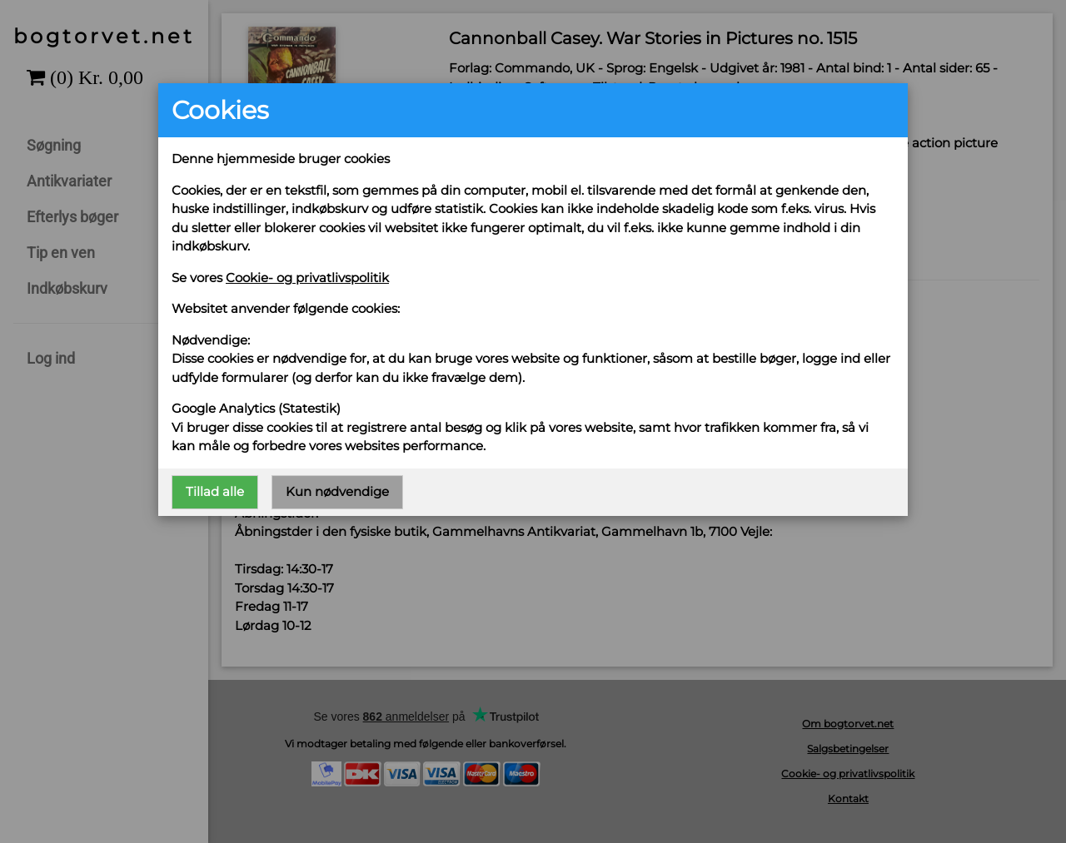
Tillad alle (215, 491)
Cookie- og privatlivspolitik (307, 277)
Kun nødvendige (337, 491)
